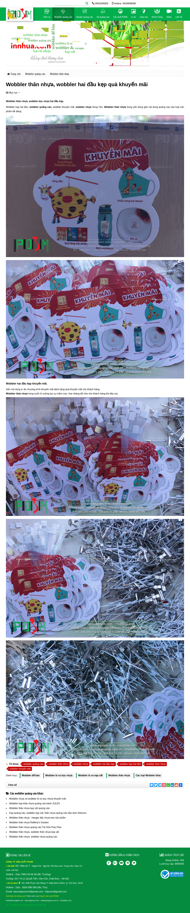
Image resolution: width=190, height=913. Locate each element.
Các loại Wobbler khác (148, 775)
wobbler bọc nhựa (38, 101)
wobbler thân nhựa (59, 764)
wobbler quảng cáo (40, 107)
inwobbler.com (66, 901)
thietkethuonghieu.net (14, 901)
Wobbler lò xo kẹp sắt (90, 775)
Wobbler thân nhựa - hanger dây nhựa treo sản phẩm (37, 817)
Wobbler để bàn (31, 775)
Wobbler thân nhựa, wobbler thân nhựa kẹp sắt (34, 832)
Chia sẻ (12, 785)
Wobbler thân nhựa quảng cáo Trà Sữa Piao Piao (35, 827)
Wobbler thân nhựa (17, 101)
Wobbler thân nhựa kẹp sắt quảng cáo (29, 808)
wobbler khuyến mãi (20, 768)
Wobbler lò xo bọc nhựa (58, 775)
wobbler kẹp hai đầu (130, 764)
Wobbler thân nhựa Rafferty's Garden (29, 822)
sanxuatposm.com (31, 901)
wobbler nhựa (83, 107)
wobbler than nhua (156, 764)
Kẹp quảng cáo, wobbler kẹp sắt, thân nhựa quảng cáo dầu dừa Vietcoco (47, 813)
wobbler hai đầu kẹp (103, 764)
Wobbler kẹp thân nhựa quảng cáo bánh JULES (34, 803)
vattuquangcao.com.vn (50, 901)
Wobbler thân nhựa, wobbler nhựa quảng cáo (33, 836)
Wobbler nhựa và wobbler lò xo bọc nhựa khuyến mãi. (37, 798)
